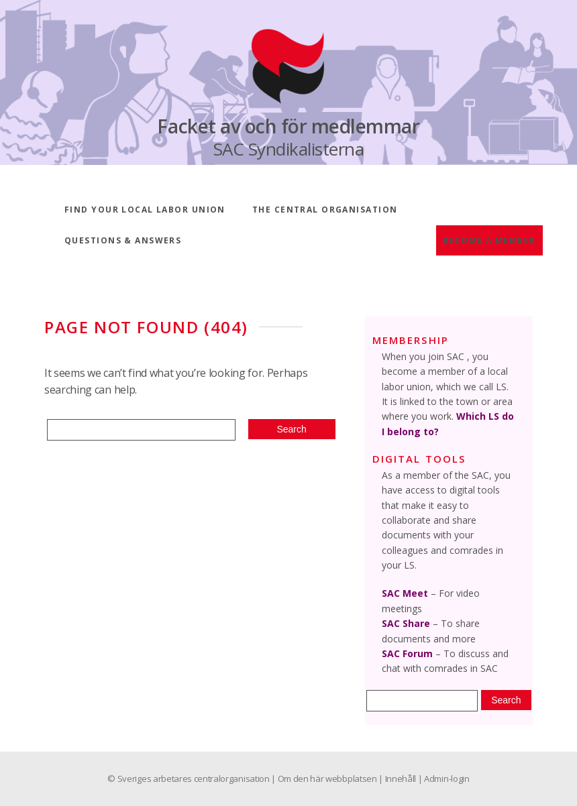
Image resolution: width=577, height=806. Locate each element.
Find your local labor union (144, 209)
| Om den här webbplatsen (324, 778)
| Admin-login (444, 778)
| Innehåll (397, 778)
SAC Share (406, 623)
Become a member (489, 240)
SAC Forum (407, 653)
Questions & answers (122, 240)
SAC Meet (405, 593)
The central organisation (325, 209)
